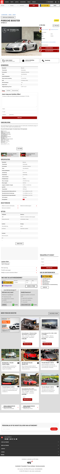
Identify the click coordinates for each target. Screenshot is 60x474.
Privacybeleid (24, 466)
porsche (10, 14)
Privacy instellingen (31, 466)
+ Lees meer (19, 148)
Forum (34, 1)
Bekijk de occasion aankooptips (8, 205)
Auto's (16, 1)
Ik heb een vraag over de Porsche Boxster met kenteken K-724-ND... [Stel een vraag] (19, 101)
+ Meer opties (19, 243)
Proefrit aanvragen (6, 270)
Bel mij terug (4, 267)
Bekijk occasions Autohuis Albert (9, 272)
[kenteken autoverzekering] (7, 282)
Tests (12, 1)
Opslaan (56, 25)
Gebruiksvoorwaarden (40, 466)
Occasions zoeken (4, 14)
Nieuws (7, 1)
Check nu (45, 287)
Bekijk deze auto (27, 343)
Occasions (23, 1)
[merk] (5, 5)
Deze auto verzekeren (6, 207)
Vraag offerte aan (25, 304)
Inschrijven (54, 429)
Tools (28, 1)
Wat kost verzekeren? (45, 29)
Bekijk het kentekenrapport (25, 205)
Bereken (4, 304)
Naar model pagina (54, 313)
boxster (14, 14)
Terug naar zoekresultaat (8, 17)
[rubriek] (24, 5)
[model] (14, 5)
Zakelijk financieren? (54, 29)
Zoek (34, 5)
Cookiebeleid (18, 466)
